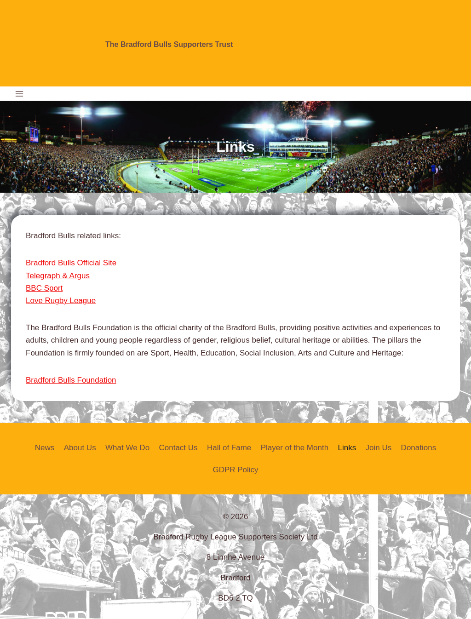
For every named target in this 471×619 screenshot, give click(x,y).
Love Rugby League (61, 300)
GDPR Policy (235, 469)
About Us (80, 447)
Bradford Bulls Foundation (71, 380)
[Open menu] (19, 93)
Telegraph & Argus (58, 275)
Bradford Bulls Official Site (71, 262)
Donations (419, 447)
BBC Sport (44, 288)
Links (347, 447)
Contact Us (178, 447)
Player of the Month (294, 447)
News (45, 447)
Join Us (379, 447)
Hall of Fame (229, 447)
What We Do (127, 447)
